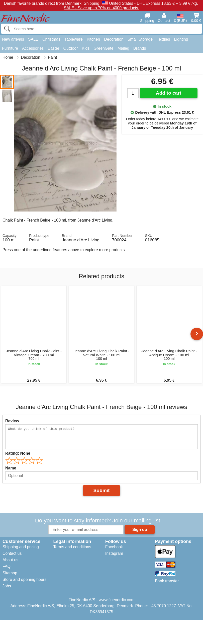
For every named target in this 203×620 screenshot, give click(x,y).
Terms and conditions (72, 547)
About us (10, 560)
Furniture (10, 48)
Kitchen (93, 39)
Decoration (113, 39)
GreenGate (103, 48)
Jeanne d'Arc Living (80, 239)
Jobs (7, 586)
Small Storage (140, 39)
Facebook (114, 547)
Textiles (163, 39)
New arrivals (13, 39)
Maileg (123, 48)
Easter (53, 48)
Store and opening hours (24, 579)
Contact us (12, 553)
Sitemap (10, 573)
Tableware (73, 39)
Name (10, 468)
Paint (34, 239)
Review (12, 421)
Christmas (51, 39)
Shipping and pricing (21, 547)
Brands (139, 48)
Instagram (114, 553)
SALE (33, 39)
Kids (85, 48)
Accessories (33, 48)
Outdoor (70, 48)
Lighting (181, 39)
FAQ (7, 566)
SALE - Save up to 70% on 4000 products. (101, 8)
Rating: (17, 453)
